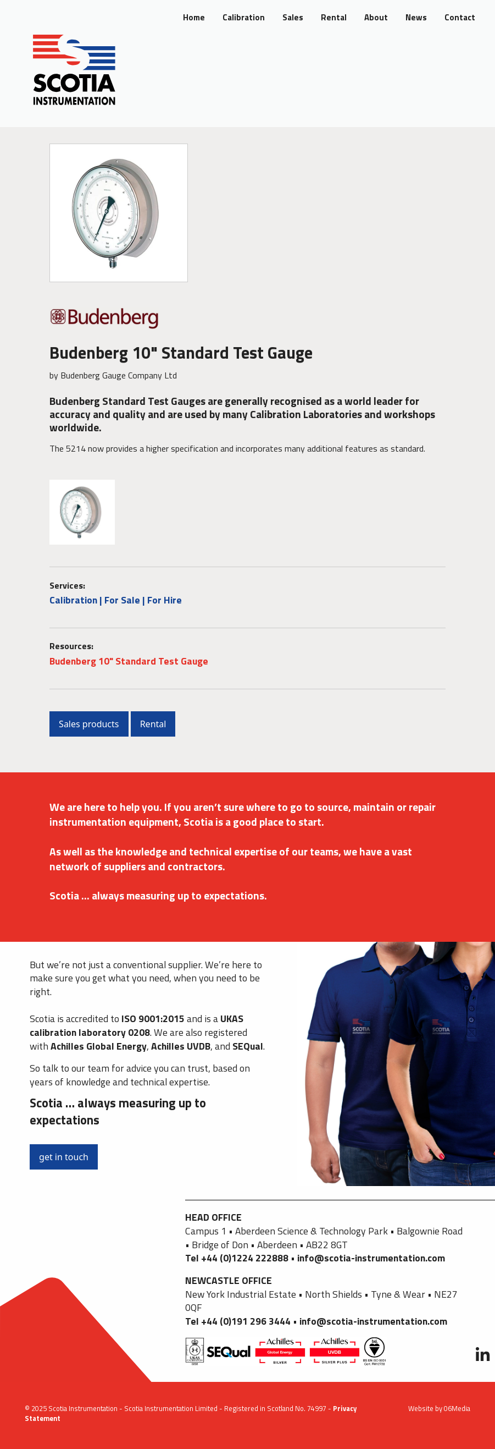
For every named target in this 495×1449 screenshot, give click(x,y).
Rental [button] (153, 724)
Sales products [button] (89, 724)
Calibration (244, 17)
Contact (459, 17)
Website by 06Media (439, 1408)
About (376, 17)
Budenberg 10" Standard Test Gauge (128, 661)
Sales (292, 17)
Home (194, 17)
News (416, 17)
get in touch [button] (63, 1157)
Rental (334, 17)
